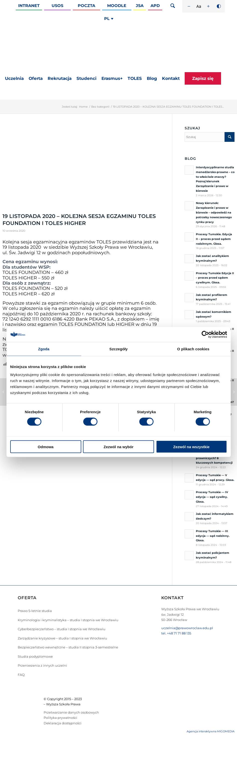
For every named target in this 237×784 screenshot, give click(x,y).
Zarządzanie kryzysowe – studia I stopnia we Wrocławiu (62, 638)
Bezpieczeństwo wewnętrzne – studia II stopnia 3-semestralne (68, 647)
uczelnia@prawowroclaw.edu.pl (187, 628)
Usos (57, 5)
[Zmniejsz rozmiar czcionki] (189, 6)
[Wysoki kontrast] (219, 6)
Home (83, 106)
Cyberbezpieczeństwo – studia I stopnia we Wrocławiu (61, 629)
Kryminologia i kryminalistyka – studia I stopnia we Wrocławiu (68, 620)
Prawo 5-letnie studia (35, 611)
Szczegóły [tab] (118, 349)
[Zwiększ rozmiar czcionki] (208, 6)
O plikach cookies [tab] (193, 349)
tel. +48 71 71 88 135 (176, 633)
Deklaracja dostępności (62, 723)
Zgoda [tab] (44, 349)
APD (155, 5)
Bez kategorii (100, 106)
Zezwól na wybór (118, 446)
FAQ (21, 675)
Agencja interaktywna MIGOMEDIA (211, 731)
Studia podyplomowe (35, 656)
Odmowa (45, 446)
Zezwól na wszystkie (191, 446)
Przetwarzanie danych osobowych (71, 712)
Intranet (29, 5)
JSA (140, 5)
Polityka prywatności (60, 718)
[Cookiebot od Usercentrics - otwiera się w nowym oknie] (205, 334)
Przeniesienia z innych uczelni (42, 665)
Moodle (116, 5)
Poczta (86, 5)
